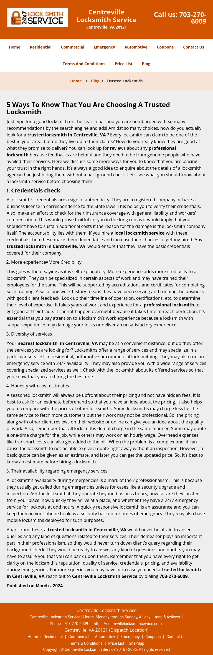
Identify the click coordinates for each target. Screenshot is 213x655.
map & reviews (168, 617)
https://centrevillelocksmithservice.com (128, 623)
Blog (146, 63)
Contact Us (193, 47)
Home (14, 47)
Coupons (165, 47)
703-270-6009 (192, 18)
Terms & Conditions (86, 643)
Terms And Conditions (84, 63)
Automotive (136, 47)
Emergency (104, 47)
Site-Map (136, 643)
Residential (41, 47)
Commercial (72, 47)
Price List (124, 63)
